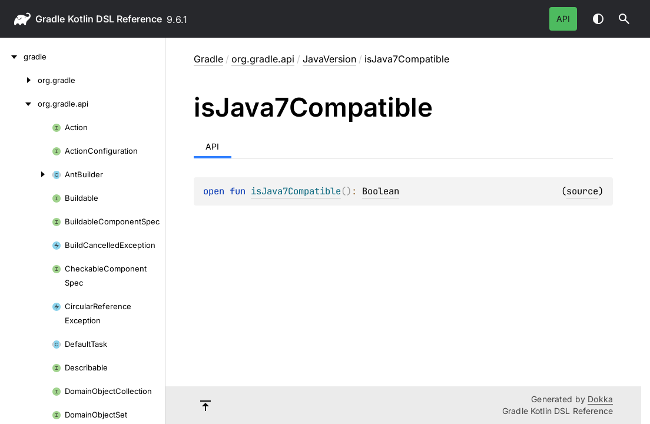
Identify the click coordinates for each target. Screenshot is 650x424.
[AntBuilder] (26, 174)
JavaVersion (329, 59)
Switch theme (598, 19)
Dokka (600, 399)
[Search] (624, 19)
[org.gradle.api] (19, 103)
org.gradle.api (262, 59)
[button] (624, 19)
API (563, 19)
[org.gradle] (19, 80)
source (582, 191)
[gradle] (12, 56)
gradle (50, 19)
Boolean (380, 191)
